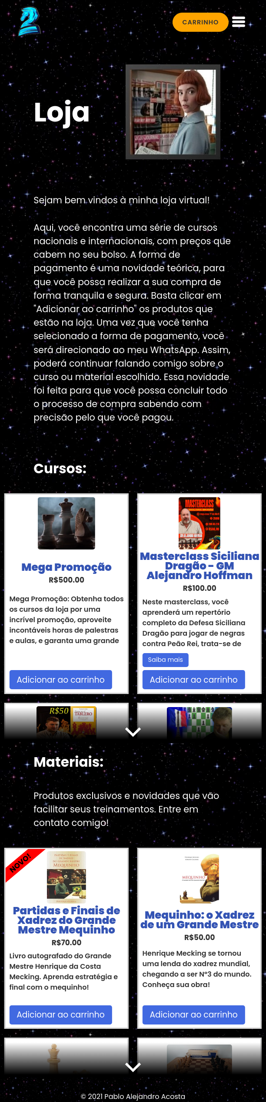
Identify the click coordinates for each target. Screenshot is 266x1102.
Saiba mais (165, 659)
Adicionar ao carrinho (60, 680)
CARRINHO (200, 22)
